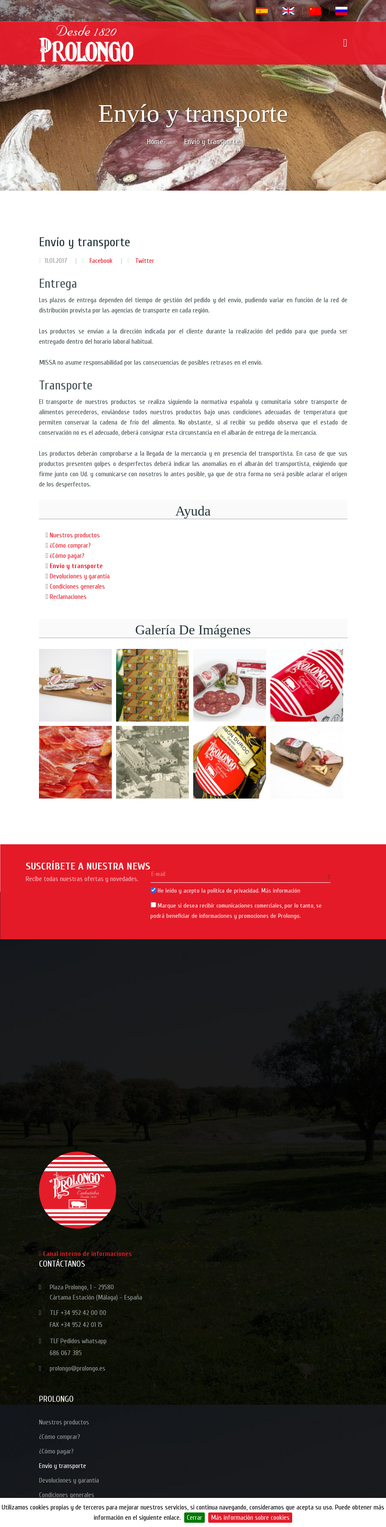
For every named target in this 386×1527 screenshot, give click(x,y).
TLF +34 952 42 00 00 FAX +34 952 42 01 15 (78, 1319)
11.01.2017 (56, 261)
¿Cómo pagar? (67, 556)
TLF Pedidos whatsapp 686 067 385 (78, 1347)
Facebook (100, 261)
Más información (280, 890)
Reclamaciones (68, 597)
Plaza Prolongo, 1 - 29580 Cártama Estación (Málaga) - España (96, 1292)
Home (155, 141)
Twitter (143, 261)
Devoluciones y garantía (80, 576)
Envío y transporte (76, 566)
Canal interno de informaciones (85, 1254)
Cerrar (194, 1517)
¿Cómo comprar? (70, 545)
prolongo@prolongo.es (77, 1368)
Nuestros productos (75, 535)
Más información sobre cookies (250, 1517)
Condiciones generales (77, 586)
